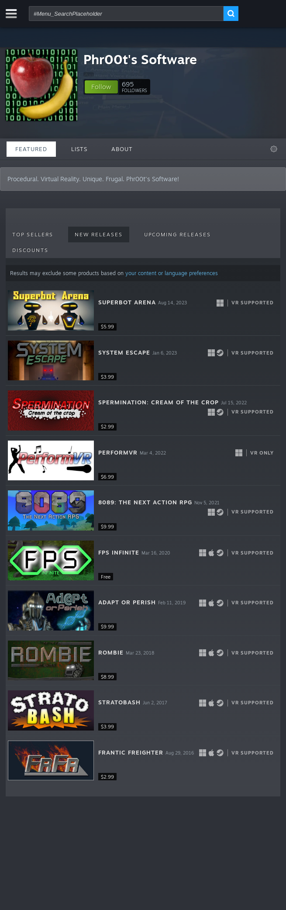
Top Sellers (32, 234)
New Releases (99, 234)
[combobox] (126, 13)
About (122, 148)
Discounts (30, 250)
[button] (101, 87)
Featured (31, 148)
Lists (79, 148)
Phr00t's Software (140, 59)
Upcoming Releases (177, 234)
